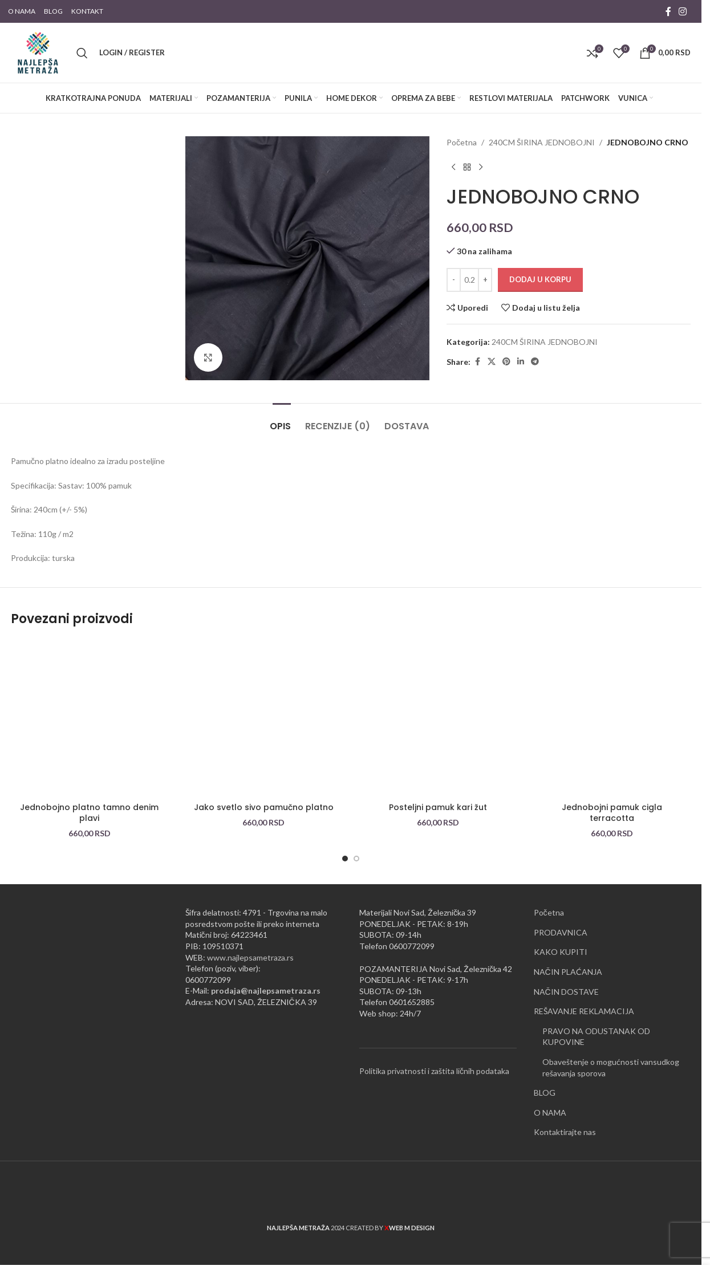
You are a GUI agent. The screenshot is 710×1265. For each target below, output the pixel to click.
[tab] (282, 420)
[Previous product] (453, 167)
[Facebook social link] (668, 11)
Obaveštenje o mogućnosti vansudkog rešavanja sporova (610, 1067)
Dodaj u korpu (540, 279)
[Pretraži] (82, 53)
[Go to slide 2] (356, 858)
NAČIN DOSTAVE (566, 991)
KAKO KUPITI (560, 952)
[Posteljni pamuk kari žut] (438, 718)
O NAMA (550, 1112)
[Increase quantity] (485, 280)
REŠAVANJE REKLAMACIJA (584, 1011)
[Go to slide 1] (345, 858)
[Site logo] (38, 51)
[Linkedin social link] (521, 361)
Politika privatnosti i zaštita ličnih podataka (434, 1071)
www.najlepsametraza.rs (250, 957)
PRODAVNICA (560, 932)
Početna (462, 142)
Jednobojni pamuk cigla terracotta (612, 813)
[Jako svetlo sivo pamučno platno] (264, 718)
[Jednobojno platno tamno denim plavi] (89, 718)
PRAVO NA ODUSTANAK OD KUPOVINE (596, 1036)
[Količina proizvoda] (469, 280)
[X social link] (491, 361)
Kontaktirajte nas (565, 1132)
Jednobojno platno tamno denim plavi (89, 813)
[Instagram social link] (683, 11)
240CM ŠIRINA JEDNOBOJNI (542, 142)
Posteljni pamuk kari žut (438, 807)
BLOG (544, 1092)
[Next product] (481, 167)
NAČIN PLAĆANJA (568, 972)
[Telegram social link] (535, 361)
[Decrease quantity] (454, 280)
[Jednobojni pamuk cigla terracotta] (612, 718)
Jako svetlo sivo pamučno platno (264, 807)
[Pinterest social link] (506, 361)
